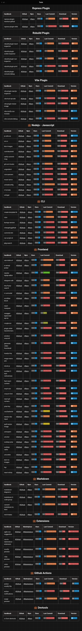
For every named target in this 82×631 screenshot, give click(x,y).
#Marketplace (28, 532)
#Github (25, 19)
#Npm (32, 19)
